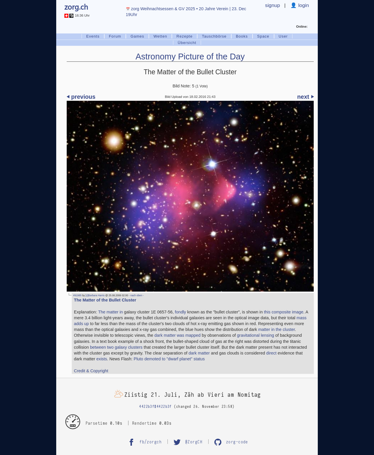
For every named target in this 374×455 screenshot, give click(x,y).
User (283, 36)
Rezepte (185, 36)
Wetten (160, 36)
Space (263, 36)
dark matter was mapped (177, 335)
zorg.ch (76, 6)
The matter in (110, 312)
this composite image (283, 312)
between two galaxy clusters (116, 347)
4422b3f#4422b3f (155, 407)
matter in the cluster (276, 329)
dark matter (199, 353)
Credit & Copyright (91, 370)
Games (137, 36)
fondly (180, 312)
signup (272, 5)
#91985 (77, 295)
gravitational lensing (255, 335)
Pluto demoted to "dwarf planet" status (169, 359)
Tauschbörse (214, 36)
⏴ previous (81, 97)
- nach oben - (136, 295)
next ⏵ (305, 97)
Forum (115, 36)
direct (271, 353)
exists (101, 359)
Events (93, 36)
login (303, 5)
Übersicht (187, 42)
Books (242, 36)
